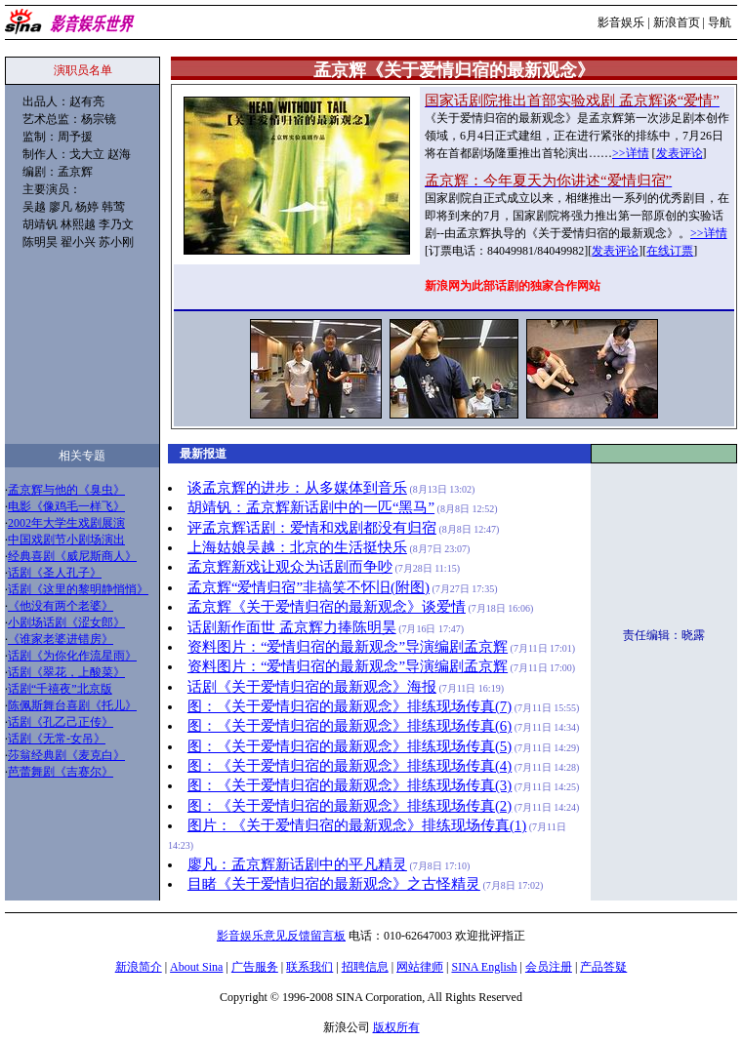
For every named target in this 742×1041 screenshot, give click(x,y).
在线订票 (669, 251)
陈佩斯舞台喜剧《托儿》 (72, 705)
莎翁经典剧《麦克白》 (66, 755)
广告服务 (254, 967)
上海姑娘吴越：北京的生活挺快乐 (297, 547)
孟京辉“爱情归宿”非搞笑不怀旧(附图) (308, 587)
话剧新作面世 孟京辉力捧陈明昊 (291, 627)
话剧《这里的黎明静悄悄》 (78, 589)
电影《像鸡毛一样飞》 (66, 506)
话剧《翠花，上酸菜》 (66, 672)
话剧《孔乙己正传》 (60, 722)
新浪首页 (676, 22)
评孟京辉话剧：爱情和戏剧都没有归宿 (311, 528)
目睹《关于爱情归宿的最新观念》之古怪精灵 (333, 884)
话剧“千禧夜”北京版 (60, 689)
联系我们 (309, 967)
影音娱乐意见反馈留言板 (281, 935)
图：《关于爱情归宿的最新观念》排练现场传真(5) (349, 746)
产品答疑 (603, 967)
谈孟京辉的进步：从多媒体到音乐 (297, 488)
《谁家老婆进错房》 (60, 639)
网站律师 (419, 967)
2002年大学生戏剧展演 (66, 523)
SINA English (483, 967)
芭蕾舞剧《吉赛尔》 (60, 772)
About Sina (196, 967)
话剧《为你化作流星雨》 (72, 655)
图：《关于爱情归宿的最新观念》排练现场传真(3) (349, 785)
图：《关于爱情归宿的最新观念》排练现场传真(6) (349, 726)
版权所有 (396, 1027)
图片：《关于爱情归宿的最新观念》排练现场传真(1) (356, 825)
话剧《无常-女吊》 (56, 738)
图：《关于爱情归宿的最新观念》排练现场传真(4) (349, 766)
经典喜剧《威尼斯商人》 (72, 556)
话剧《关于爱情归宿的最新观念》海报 (311, 687)
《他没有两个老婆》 (60, 606)
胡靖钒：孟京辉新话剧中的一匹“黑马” (310, 507)
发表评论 (679, 153)
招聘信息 (365, 967)
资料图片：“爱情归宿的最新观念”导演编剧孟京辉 (347, 647)
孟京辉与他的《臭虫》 (66, 490)
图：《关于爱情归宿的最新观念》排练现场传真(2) (349, 806)
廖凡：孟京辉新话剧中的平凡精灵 (297, 864)
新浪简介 (138, 967)
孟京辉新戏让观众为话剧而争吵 (289, 567)
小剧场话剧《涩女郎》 (66, 622)
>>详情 (630, 153)
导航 (719, 22)
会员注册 (548, 967)
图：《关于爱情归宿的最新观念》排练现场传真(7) (349, 706)
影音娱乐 (621, 22)
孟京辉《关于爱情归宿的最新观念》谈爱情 (326, 607)
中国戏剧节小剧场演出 (66, 539)
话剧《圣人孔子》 (55, 573)
